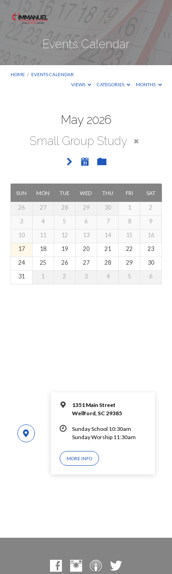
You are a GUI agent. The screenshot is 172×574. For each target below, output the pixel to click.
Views (81, 84)
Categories (114, 84)
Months (149, 84)
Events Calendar (52, 74)
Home (18, 74)
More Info (79, 458)
